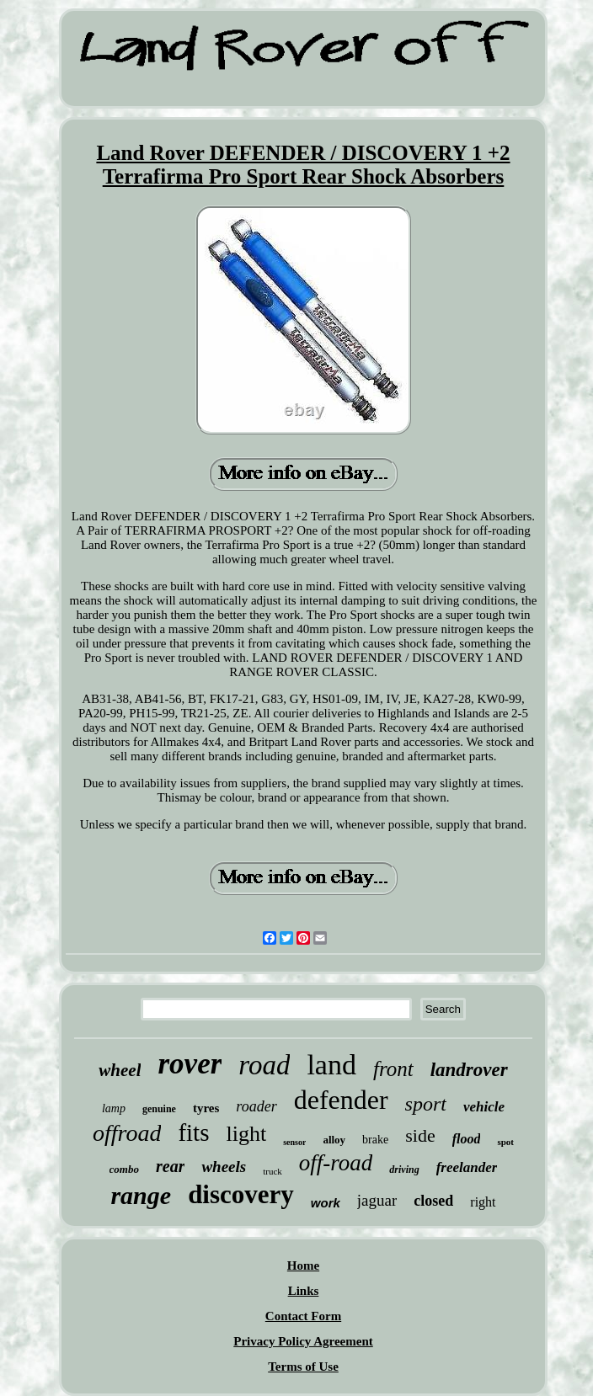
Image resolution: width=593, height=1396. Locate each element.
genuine (159, 1109)
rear (170, 1166)
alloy (334, 1139)
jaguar (377, 1200)
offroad (127, 1133)
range (140, 1195)
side (420, 1135)
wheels (223, 1166)
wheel (120, 1070)
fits (193, 1132)
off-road (336, 1162)
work (325, 1203)
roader (256, 1106)
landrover (469, 1069)
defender (341, 1099)
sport (425, 1104)
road (264, 1065)
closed (433, 1200)
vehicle (484, 1107)
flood (466, 1139)
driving (404, 1169)
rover (190, 1063)
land (331, 1064)
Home (303, 1265)
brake (375, 1139)
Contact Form (303, 1316)
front (393, 1069)
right (482, 1202)
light (246, 1134)
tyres (206, 1108)
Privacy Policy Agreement (303, 1341)
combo (124, 1169)
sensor (294, 1142)
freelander (467, 1167)
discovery (241, 1194)
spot (505, 1142)
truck (272, 1171)
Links (303, 1290)
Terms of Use (303, 1366)
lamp (114, 1108)
